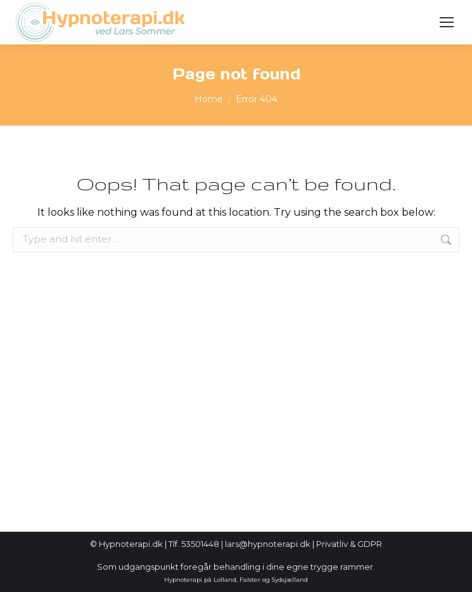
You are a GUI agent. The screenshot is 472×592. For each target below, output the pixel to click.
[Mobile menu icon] (446, 22)
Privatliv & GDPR (349, 544)
